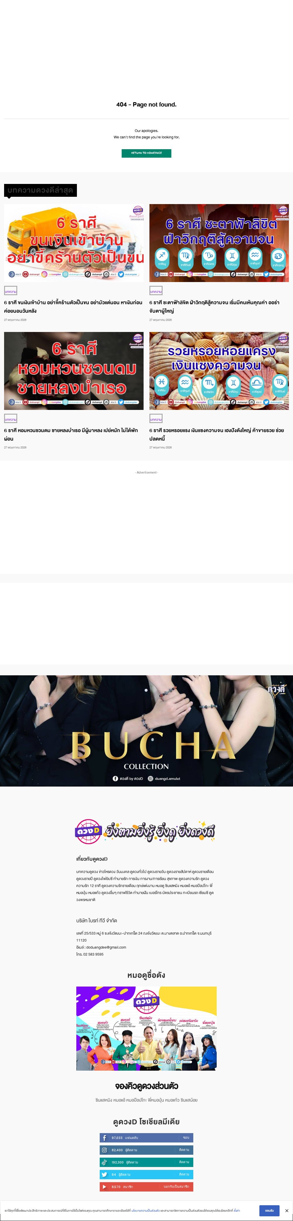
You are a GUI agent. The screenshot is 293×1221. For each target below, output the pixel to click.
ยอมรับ (270, 1210)
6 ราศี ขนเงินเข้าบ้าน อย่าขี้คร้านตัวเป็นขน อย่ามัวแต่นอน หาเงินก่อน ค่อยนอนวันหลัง (73, 304)
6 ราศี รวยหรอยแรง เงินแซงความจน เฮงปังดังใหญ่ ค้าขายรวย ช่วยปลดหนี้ (216, 432)
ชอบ (186, 1133)
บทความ (10, 290)
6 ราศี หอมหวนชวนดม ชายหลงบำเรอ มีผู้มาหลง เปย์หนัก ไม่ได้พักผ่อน (71, 432)
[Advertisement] (146, 44)
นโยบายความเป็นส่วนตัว (145, 1210)
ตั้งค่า (237, 1210)
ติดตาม (184, 1145)
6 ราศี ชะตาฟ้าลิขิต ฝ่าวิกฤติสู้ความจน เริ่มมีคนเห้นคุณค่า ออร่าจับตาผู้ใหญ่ (214, 304)
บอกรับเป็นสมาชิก (176, 1182)
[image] (146, 1026)
